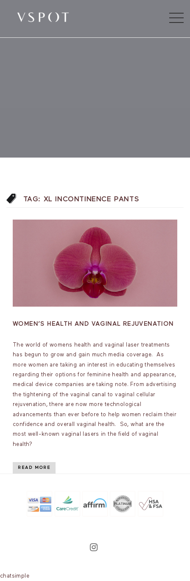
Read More (34, 467)
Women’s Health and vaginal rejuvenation (93, 324)
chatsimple (14, 576)
